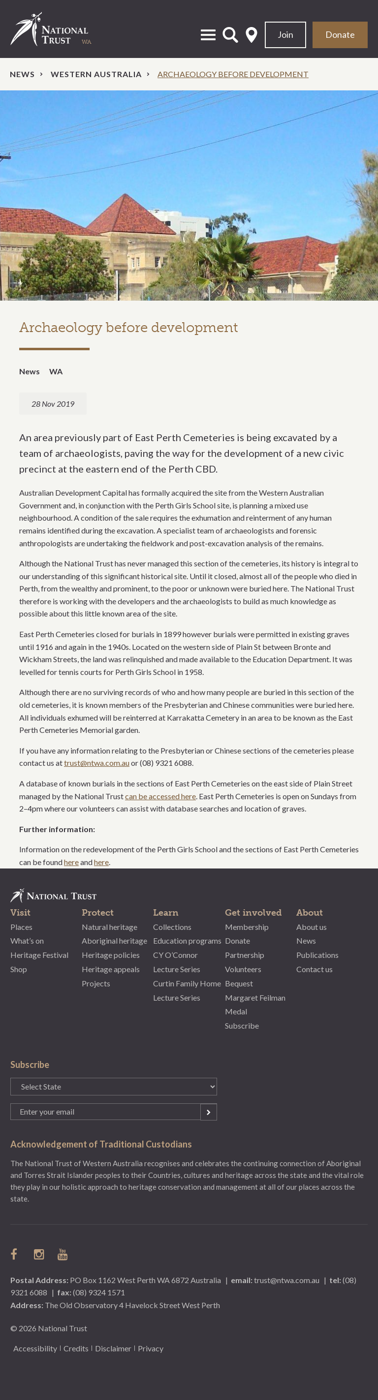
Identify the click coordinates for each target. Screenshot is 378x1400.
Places (21, 926)
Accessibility (35, 1348)
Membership (247, 926)
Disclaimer (113, 1348)
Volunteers (243, 969)
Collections (172, 926)
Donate (340, 34)
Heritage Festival (39, 954)
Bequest (239, 983)
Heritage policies (111, 954)
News (22, 74)
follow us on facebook (16, 1254)
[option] (189, 195)
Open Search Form (230, 35)
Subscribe (242, 1025)
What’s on (27, 940)
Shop (18, 969)
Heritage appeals (111, 969)
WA (56, 371)
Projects (96, 983)
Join (285, 34)
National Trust (59, 29)
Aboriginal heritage (114, 940)
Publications (317, 954)
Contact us (314, 969)
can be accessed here (160, 796)
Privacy (150, 1348)
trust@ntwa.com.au (96, 762)
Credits (76, 1348)
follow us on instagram (40, 1254)
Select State (251, 35)
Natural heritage (109, 926)
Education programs (187, 940)
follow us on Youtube (63, 1254)
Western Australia (96, 74)
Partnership (244, 954)
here (71, 862)
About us (311, 926)
